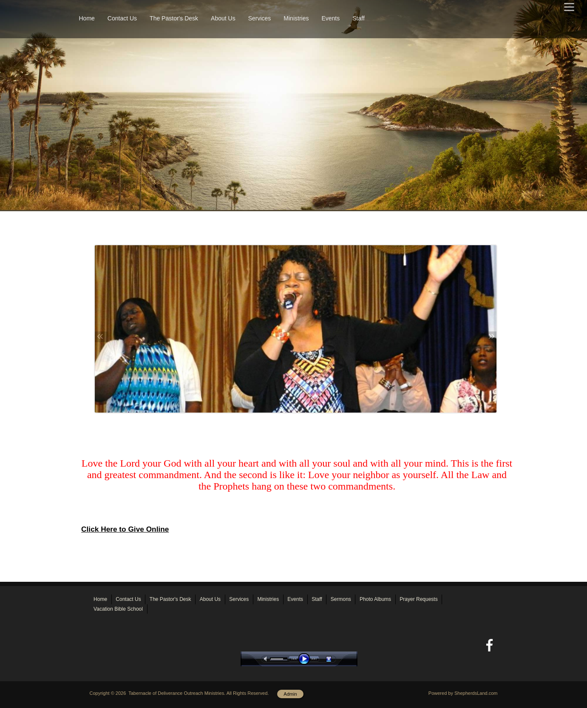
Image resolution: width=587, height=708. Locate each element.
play (306, 658)
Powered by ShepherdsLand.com (463, 693)
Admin (290, 694)
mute (267, 659)
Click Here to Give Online (125, 529)
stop (336, 658)
